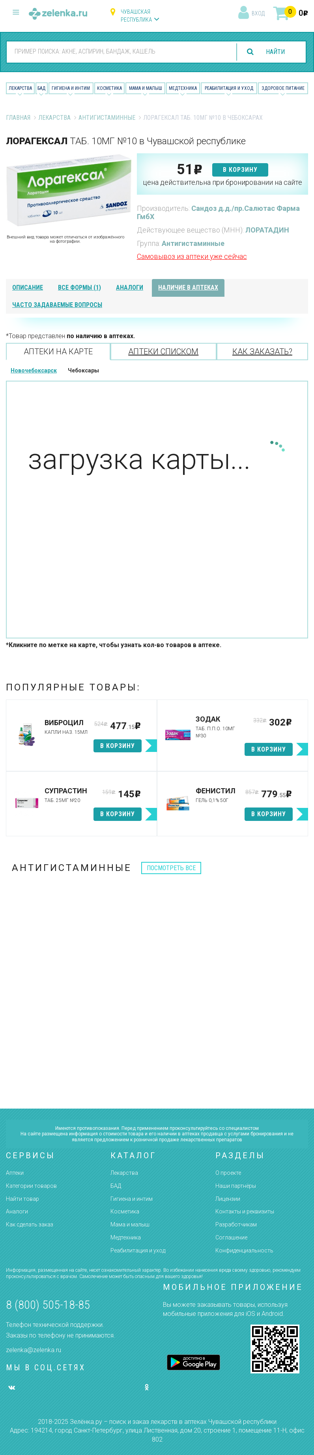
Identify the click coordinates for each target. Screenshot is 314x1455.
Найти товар (22, 1199)
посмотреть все (171, 868)
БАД (41, 88)
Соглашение (231, 1237)
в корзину (240, 169)
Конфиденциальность (244, 1250)
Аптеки (15, 1173)
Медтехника (183, 88)
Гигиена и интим (131, 1199)
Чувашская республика (136, 16)
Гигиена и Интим (71, 88)
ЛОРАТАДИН (267, 230)
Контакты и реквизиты (244, 1211)
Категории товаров (31, 1186)
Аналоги (17, 1211)
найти (275, 52)
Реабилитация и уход (229, 88)
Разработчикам (236, 1224)
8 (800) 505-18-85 (48, 1305)
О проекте (228, 1173)
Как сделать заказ (29, 1224)
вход (258, 13)
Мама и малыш (145, 88)
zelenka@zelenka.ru (33, 1350)
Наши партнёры (235, 1186)
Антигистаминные (106, 117)
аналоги (129, 287)
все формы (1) (79, 287)
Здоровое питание (283, 88)
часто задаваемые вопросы (57, 305)
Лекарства (20, 88)
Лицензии (227, 1199)
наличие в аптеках (188, 287)
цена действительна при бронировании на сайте (222, 182)
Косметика (109, 88)
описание (27, 287)
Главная (18, 117)
